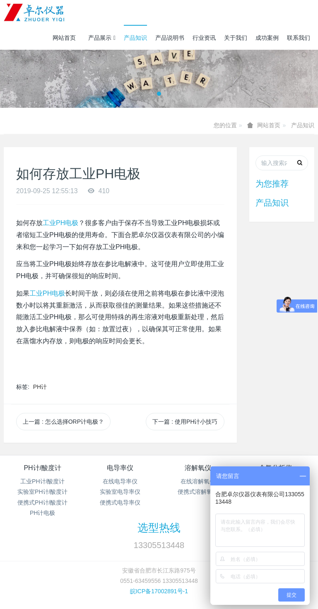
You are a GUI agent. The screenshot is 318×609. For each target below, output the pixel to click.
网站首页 (64, 37)
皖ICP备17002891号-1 (159, 591)
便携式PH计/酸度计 (42, 502)
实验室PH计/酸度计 (42, 491)
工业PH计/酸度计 (42, 481)
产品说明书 (169, 37)
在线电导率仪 (120, 481)
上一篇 (63, 421)
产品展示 (102, 37)
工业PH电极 (60, 222)
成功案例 (267, 37)
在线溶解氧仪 (198, 481)
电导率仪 (120, 467)
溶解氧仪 (198, 467)
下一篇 (184, 421)
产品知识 (135, 37)
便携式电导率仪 (120, 502)
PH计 (40, 386)
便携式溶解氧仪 (198, 491)
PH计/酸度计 (42, 467)
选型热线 (159, 528)
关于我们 (235, 37)
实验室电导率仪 (120, 491)
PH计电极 (42, 513)
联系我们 (298, 37)
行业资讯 (204, 37)
